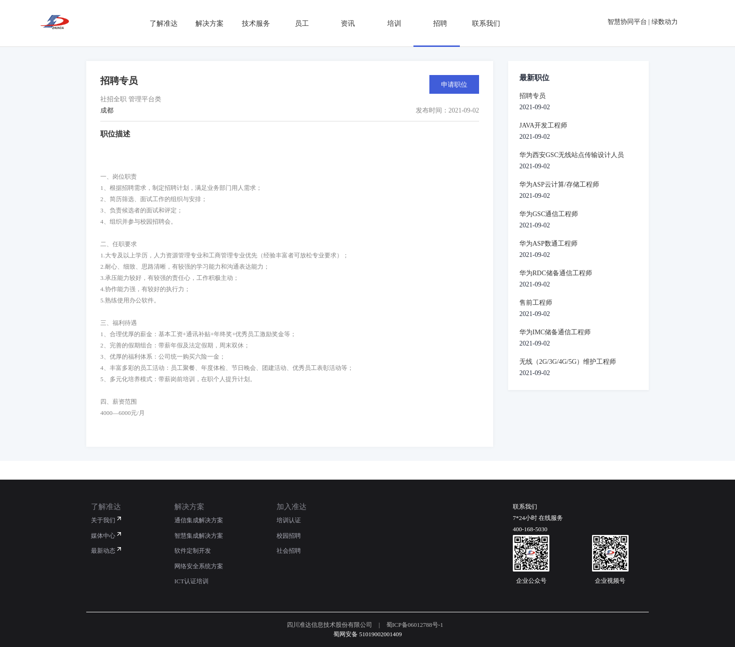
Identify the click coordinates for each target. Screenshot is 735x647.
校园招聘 (289, 535)
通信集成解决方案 (198, 520)
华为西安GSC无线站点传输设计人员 (571, 154)
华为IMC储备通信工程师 (555, 332)
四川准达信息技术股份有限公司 (329, 624)
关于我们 (103, 520)
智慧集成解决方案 (198, 535)
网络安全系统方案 (198, 566)
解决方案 (206, 23)
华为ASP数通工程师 (548, 243)
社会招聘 (289, 550)
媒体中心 (103, 535)
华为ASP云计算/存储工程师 (559, 184)
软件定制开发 (192, 550)
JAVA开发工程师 (543, 125)
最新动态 (103, 550)
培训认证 (289, 520)
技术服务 (252, 23)
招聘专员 (532, 95)
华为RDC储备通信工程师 (555, 273)
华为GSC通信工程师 (548, 214)
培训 (390, 23)
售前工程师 (535, 302)
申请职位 (454, 84)
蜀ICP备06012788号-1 (414, 624)
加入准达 (292, 507)
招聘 (436, 23)
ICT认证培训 (191, 581)
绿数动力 (665, 21)
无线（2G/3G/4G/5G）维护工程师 (567, 361)
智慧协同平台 (627, 21)
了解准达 (160, 23)
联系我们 (483, 23)
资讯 (344, 23)
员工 (298, 23)
